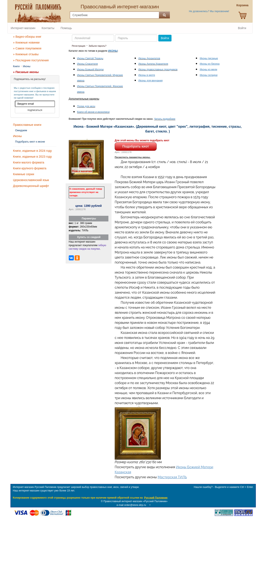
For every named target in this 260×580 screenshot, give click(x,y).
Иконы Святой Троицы (90, 58)
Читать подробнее (165, 118)
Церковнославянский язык (31, 180)
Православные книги (27, 124)
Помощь (66, 28)
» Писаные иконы (26, 72)
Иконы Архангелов (149, 58)
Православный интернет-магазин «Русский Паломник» (135, 501)
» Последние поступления (31, 60)
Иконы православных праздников (157, 69)
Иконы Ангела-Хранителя (153, 63)
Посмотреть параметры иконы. (133, 157)
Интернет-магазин (23, 28)
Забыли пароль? (97, 46)
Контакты (48, 28)
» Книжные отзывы (26, 54)
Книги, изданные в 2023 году (32, 156)
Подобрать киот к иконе (30, 141)
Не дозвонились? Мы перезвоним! (209, 11)
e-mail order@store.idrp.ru (131, 505)
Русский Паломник (155, 497)
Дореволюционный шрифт (31, 186)
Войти (242, 28)
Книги (16, 66)
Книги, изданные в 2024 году (32, 150)
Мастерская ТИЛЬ (172, 477)
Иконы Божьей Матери (90, 69)
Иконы (26, 66)
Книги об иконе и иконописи (93, 112)
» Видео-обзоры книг (27, 36)
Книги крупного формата (29, 168)
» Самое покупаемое (27, 48)
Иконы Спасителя (87, 63)
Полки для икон (86, 106)
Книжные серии (23, 174)
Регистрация (78, 46)
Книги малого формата (28, 162)
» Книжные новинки (26, 42)
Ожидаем (21, 130)
